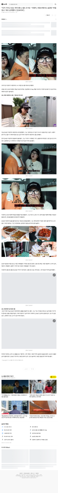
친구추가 (53, 377)
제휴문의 (37, 473)
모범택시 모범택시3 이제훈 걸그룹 (39, 439)
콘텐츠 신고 (33, 473)
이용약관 (21, 473)
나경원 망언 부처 (8, 433)
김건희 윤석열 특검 (36, 433)
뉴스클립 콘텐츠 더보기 (7, 376)
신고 (16, 12)
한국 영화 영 (35, 427)
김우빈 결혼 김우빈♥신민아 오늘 (39, 430)
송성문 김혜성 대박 (36, 436)
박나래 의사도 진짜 (8, 436)
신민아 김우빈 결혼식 (9, 439)
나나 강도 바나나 (8, 427)
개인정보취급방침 (27, 473)
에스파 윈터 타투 (8, 430)
